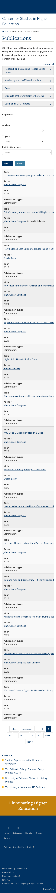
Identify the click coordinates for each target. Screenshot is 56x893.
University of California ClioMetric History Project (26, 779)
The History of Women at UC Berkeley (25, 787)
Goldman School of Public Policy (19, 847)
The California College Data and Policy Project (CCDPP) (24, 770)
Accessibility (8, 872)
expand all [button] (48, 63)
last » (31, 742)
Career (7, 838)
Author (6, 125)
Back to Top (48, 889)
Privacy (6, 880)
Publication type (11, 146)
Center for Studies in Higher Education (25, 21)
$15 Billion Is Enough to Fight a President (25, 469)
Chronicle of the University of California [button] (24, 95)
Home (5, 31)
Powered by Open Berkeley (14, 868)
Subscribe (17, 833)
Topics (6, 136)
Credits (39, 833)
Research (7, 755)
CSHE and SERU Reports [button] (17, 103)
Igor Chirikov (33, 662)
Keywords (8, 114)
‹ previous (28, 729)
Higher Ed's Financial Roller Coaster (22, 359)
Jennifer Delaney (12, 368)
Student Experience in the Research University (23, 761)
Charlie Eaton (10, 257)
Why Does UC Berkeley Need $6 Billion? (24, 432)
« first (15, 729)
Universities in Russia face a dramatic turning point (29, 653)
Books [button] (8, 87)
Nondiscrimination (11, 876)
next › (49, 736)
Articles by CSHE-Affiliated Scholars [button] (23, 80)
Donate (28, 833)
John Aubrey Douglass (15, 184)
